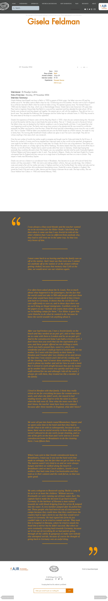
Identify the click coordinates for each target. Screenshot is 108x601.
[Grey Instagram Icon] (62, 579)
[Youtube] (85, 9)
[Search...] (25, 8)
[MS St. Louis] (66, 82)
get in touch (68, 15)
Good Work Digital (92, 569)
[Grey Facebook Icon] (56, 579)
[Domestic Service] (66, 80)
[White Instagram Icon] (92, 9)
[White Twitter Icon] (89, 9)
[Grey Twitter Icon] (59, 579)
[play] (78, 66)
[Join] (69, 590)
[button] (34, 3)
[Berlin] (57, 73)
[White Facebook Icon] (87, 9)
